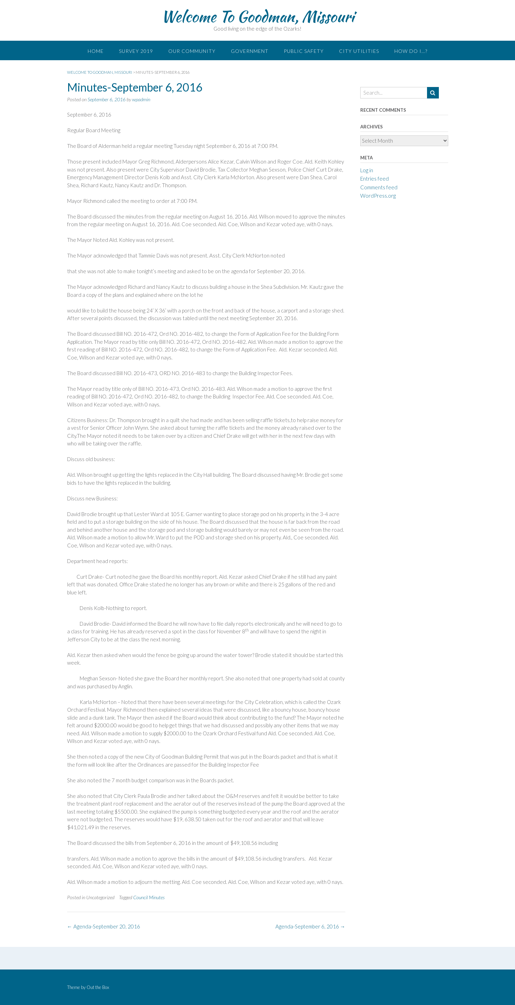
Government (249, 51)
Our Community (192, 51)
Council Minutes (149, 897)
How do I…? (410, 51)
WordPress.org (378, 195)
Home (96, 51)
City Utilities (359, 51)
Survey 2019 (136, 51)
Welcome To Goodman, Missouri (257, 16)
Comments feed (378, 187)
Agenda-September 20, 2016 (103, 926)
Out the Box (98, 987)
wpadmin (141, 99)
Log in (366, 170)
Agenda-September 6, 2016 (310, 926)
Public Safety (304, 51)
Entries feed (374, 178)
